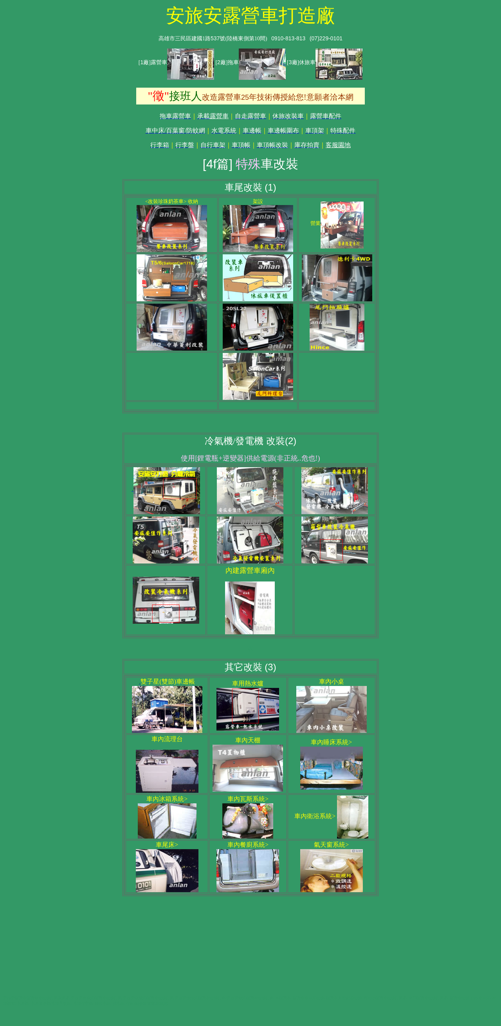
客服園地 (338, 145)
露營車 (219, 116)
